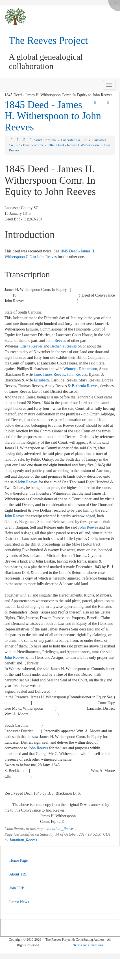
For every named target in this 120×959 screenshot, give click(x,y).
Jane (37, 374)
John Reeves (56, 340)
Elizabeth (41, 380)
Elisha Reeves (31, 346)
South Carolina (45, 140)
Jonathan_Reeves (60, 829)
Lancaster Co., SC (74, 140)
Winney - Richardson (80, 369)
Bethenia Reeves (63, 346)
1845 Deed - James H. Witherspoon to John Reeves (53, 116)
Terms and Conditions (88, 945)
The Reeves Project (48, 40)
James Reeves (54, 374)
